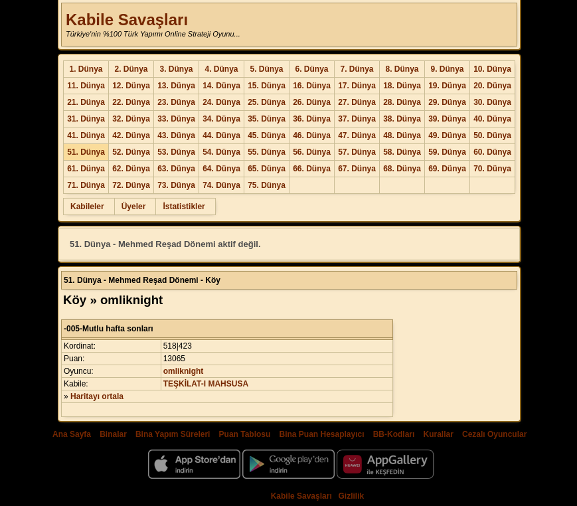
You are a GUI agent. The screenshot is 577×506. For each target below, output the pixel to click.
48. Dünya (402, 135)
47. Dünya (357, 135)
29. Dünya (447, 102)
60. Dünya (492, 152)
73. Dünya (176, 185)
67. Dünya (357, 168)
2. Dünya (130, 69)
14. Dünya (221, 85)
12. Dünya (131, 85)
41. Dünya (86, 135)
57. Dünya (357, 152)
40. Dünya (492, 119)
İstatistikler (184, 206)
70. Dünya (492, 168)
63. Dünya (176, 168)
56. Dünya (312, 152)
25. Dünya (267, 102)
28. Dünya (402, 102)
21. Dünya (86, 102)
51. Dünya (86, 152)
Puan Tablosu (245, 434)
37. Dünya (357, 119)
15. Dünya (267, 85)
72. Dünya (131, 185)
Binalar (113, 434)
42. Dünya (131, 135)
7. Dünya (356, 69)
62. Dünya (131, 168)
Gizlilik (352, 496)
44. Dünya (221, 135)
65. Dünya (267, 168)
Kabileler (87, 206)
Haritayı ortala (97, 396)
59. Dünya (447, 152)
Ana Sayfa (71, 434)
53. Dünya (176, 152)
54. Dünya (221, 152)
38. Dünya (402, 119)
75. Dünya (267, 185)
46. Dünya (312, 135)
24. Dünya (221, 102)
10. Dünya (492, 69)
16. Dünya (312, 85)
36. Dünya (312, 119)
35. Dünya (267, 119)
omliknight (183, 371)
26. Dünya (312, 102)
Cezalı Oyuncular (494, 434)
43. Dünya (176, 135)
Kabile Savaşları (127, 20)
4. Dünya (221, 69)
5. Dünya (266, 69)
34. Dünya (221, 119)
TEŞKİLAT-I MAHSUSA (205, 383)
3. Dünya (176, 69)
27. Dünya (357, 102)
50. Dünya (492, 135)
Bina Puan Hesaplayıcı (322, 434)
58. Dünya (402, 152)
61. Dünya (86, 168)
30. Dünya (492, 102)
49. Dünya (447, 135)
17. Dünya (357, 85)
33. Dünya (176, 119)
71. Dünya (86, 185)
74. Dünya (221, 185)
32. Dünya (131, 119)
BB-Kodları (394, 434)
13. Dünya (176, 85)
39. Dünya (447, 119)
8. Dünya (401, 69)
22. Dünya (131, 102)
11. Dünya (86, 85)
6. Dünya (311, 69)
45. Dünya (267, 135)
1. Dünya (85, 69)
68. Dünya (402, 168)
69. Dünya (447, 168)
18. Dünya (402, 85)
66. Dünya (312, 168)
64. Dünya (221, 168)
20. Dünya (492, 85)
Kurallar (438, 434)
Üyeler (134, 206)
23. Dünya (176, 102)
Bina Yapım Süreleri (172, 434)
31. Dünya (86, 119)
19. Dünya (447, 85)
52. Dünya (131, 152)
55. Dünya (267, 152)
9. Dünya (446, 69)
